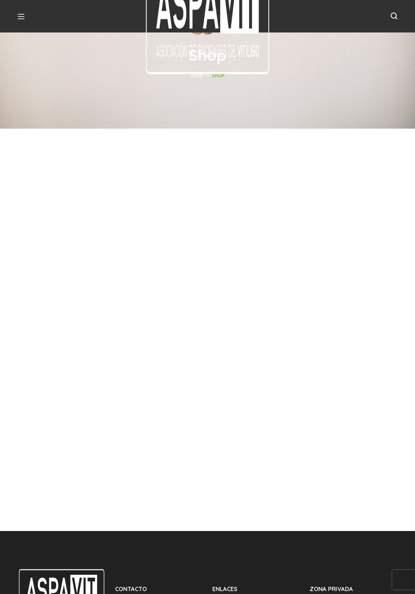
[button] (394, 16)
